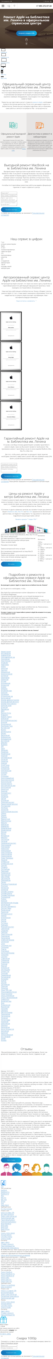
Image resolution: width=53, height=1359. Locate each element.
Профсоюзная (5, 910)
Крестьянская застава (8, 785)
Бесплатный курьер (7, 1292)
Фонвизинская (5, 1005)
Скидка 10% (33, 519)
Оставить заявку (5, 1334)
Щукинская (4, 1033)
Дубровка (4, 743)
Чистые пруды (5, 1020)
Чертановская (5, 1016)
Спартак (3, 949)
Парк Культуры (5, 875)
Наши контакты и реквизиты (26, 301)
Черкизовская (5, 1014)
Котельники (5, 776)
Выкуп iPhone (5, 1229)
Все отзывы (11, 1160)
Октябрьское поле (7, 863)
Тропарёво (4, 979)
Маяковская (5, 824)
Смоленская (5, 942)
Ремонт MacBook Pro (8, 1274)
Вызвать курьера (22, 519)
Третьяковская (5, 977)
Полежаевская (5, 897)
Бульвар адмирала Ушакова (10, 700)
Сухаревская (5, 960)
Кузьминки (4, 795)
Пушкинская (4, 912)
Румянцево (4, 925)
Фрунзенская (5, 1007)
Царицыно (4, 1010)
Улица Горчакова (6, 994)
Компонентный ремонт (8, 1222)
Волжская (4, 722)
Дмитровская (5, 735)
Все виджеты (5, 1)
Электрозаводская (7, 1035)
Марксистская (5, 819)
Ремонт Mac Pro (6, 1279)
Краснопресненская (7, 780)
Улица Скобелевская (7, 996)
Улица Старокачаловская (9, 997)
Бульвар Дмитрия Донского (10, 702)
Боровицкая (5, 694)
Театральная (5, 968)
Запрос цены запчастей (9, 1216)
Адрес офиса (5, 1242)
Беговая (3, 681)
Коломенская (5, 769)
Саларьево (4, 930)
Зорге (3, 748)
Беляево (3, 687)
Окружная (4, 860)
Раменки (3, 916)
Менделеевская (6, 830)
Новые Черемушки (7, 858)
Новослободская (6, 852)
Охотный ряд (5, 869)
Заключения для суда (7, 1218)
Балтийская (4, 676)
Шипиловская (5, 1027)
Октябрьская (5, 862)
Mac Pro (20, 512)
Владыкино (4, 715)
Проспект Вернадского (8, 906)
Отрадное (4, 867)
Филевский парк (6, 1001)
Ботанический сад (7, 696)
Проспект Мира (6, 908)
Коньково (4, 772)
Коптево (4, 774)
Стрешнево (5, 955)
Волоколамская (6, 724)
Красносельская (6, 782)
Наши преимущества (8, 1246)
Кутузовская (5, 800)
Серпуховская (5, 938)
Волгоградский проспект (9, 720)
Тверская (4, 966)
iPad (2, 1203)
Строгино (4, 956)
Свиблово (4, 932)
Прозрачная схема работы (10, 1248)
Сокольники (5, 947)
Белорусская (5, 685)
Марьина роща (6, 821)
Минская (3, 832)
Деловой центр (6, 731)
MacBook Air (5, 1194)
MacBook (11, 512)
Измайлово (4, 752)
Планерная (4, 890)
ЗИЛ (2, 746)
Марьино (4, 823)
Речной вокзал (6, 917)
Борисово (4, 692)
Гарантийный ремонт (8, 1220)
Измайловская (5, 754)
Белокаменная (5, 683)
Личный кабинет (6, 1235)
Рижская (3, 919)
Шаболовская (5, 1023)
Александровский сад (8, 657)
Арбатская (4, 668)
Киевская (4, 763)
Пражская (4, 901)
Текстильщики (5, 970)
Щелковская (5, 1031)
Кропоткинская (6, 787)
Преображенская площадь (9, 903)
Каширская (4, 761)
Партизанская (5, 878)
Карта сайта (5, 1255)
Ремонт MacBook (6, 1272)
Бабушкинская (5, 672)
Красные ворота (6, 784)
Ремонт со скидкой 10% (8, 1291)
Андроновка (5, 665)
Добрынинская (6, 737)
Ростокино (4, 923)
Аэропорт (4, 670)
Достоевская (5, 741)
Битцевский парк (6, 691)
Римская (3, 921)
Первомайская (5, 880)
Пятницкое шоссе (6, 914)
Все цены (11, 564)
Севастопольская (6, 934)
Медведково (5, 826)
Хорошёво (4, 1009)
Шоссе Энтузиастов (7, 1029)
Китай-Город (5, 765)
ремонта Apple (38, 102)
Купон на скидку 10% (7, 1212)
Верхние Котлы (6, 713)
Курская (3, 798)
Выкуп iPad (4, 1227)
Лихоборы (4, 808)
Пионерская (5, 888)
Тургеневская (5, 984)
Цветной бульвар (6, 1012)
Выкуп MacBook (6, 1224)
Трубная (3, 981)
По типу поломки (6, 1209)
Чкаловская (4, 1022)
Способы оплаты (6, 1237)
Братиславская (6, 698)
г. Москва (46, 1)
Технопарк (4, 973)
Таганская (4, 964)
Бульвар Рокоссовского (8, 704)
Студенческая (5, 958)
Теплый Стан (5, 971)
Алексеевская (5, 659)
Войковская (5, 718)
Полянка (3, 899)
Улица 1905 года (6, 990)
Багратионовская (6, 674)
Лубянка (3, 813)
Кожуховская (5, 767)
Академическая (6, 655)
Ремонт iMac (5, 1278)
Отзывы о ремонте (7, 1244)
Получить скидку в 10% (26, 33)
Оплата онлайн (6, 1238)
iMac (16, 512)
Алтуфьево (4, 663)
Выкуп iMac (4, 1225)
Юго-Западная (5, 1036)
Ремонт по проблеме (8, 1285)
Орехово (4, 865)
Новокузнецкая (6, 850)
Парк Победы (5, 877)
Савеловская (5, 929)
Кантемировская (6, 757)
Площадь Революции (8, 895)
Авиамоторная (6, 651)
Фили (2, 1003)
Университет (5, 999)
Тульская (3, 983)
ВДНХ (2, 711)
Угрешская (4, 988)
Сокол (3, 943)
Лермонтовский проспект (9, 804)
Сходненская (5, 962)
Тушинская (4, 986)
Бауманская (4, 679)
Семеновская (5, 936)
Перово (3, 882)
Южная (3, 1038)
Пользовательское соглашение (20, 1255)
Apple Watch (5, 1205)
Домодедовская (6, 739)
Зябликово (4, 750)
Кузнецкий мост (6, 793)
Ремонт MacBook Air (7, 1276)
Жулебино (4, 744)
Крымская (4, 791)
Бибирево (4, 689)
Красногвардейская (7, 778)
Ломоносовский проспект (9, 811)
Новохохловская (6, 854)
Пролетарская (5, 904)
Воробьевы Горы (7, 726)
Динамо (3, 733)
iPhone (3, 1201)
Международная (6, 828)
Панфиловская (5, 873)
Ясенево (3, 1040)
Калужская (4, 756)
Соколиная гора (6, 945)
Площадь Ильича (6, 893)
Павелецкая (5, 871)
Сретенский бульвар (7, 953)
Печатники (4, 886)
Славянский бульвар (7, 940)
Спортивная (5, 951)
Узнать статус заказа (8, 1233)
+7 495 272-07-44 (43, 6)
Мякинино (4, 837)
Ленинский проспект (7, 802)
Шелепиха (4, 1025)
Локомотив (4, 810)
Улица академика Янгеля (9, 992)
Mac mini (29, 512)
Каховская (4, 759)
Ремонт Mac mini (6, 1281)
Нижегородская (6, 845)
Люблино (4, 817)
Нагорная (4, 841)
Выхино (3, 730)
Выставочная (5, 728)
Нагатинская (5, 839)
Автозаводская (6, 653)
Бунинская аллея (6, 705)
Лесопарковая (5, 806)
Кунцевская (4, 797)
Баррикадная (5, 678)
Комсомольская (6, 771)
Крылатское (5, 789)
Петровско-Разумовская (9, 884)
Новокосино (5, 849)
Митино (3, 834)
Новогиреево (5, 847)
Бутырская (4, 707)
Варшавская (5, 709)
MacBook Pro (5, 1192)
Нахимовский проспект (8, 843)
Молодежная (5, 836)
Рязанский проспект (7, 927)
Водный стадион (6, 717)
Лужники (3, 815)
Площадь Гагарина (7, 891)
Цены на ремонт (6, 1287)
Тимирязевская (6, 975)
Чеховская (4, 1018)
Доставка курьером (7, 1214)
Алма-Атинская (5, 661)
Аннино (3, 666)
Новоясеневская (6, 856)
